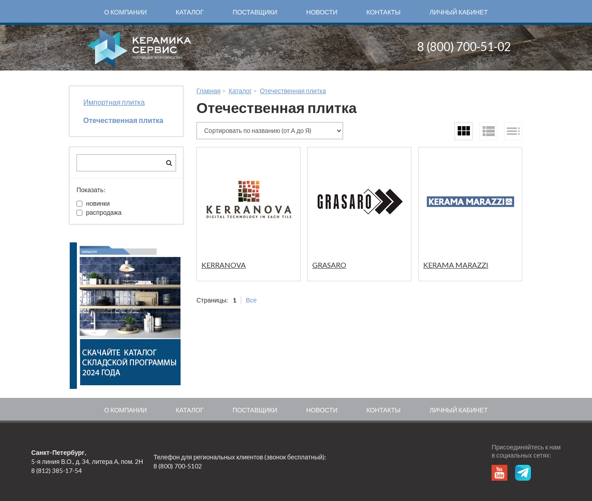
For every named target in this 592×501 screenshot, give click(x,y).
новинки (93, 203)
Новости (322, 12)
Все (251, 300)
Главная (208, 91)
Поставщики (255, 12)
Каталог (190, 12)
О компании (125, 12)
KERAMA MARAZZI (455, 264)
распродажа (99, 212)
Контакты (383, 12)
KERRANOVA (223, 264)
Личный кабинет (459, 12)
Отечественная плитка (123, 120)
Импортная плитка (114, 102)
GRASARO (329, 264)
